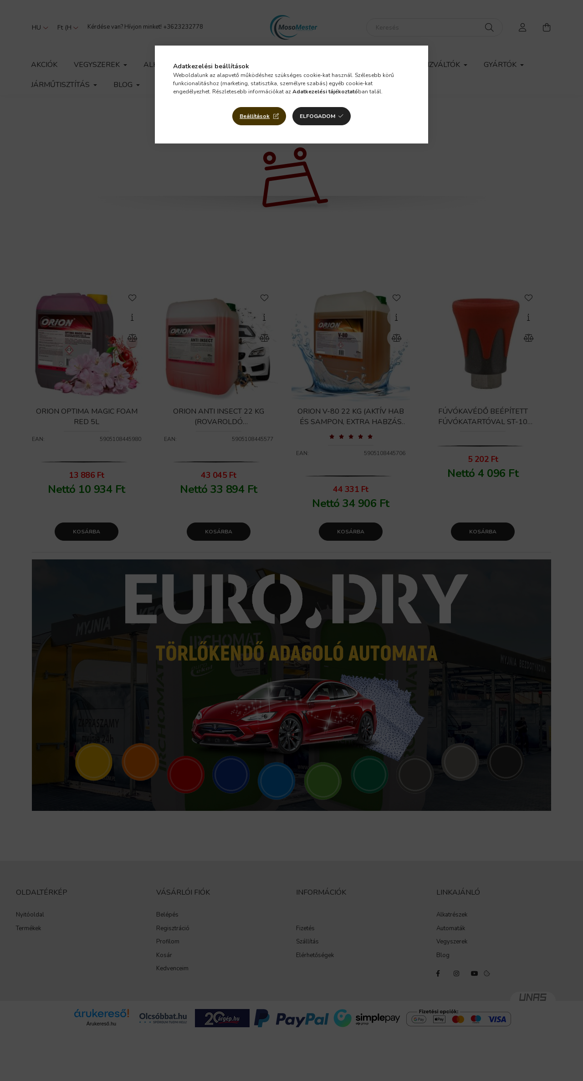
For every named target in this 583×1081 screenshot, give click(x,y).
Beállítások (255, 116)
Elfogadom (317, 116)
